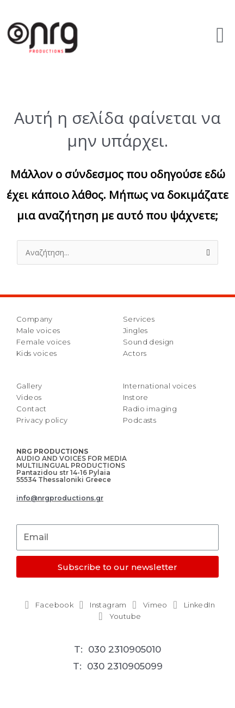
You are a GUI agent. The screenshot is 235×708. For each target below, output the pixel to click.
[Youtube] (117, 616)
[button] (220, 35)
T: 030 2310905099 (118, 666)
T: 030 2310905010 (117, 649)
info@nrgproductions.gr (59, 498)
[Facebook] (46, 605)
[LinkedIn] (192, 605)
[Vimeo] (148, 605)
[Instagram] (101, 605)
